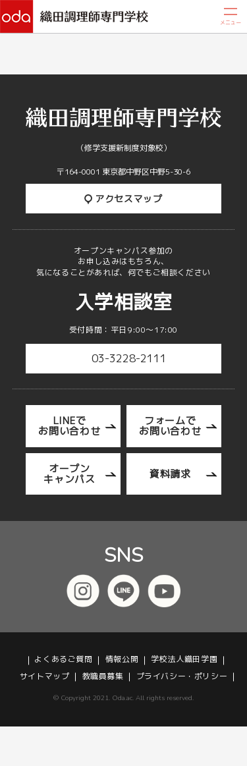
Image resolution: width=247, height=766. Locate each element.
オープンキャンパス (69, 474)
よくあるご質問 (63, 659)
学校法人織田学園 (184, 659)
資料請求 (170, 474)
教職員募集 (103, 676)
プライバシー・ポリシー (182, 676)
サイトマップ (45, 676)
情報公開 (121, 659)
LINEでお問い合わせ (69, 426)
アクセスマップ (123, 198)
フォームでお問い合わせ (170, 426)
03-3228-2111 (129, 358)
